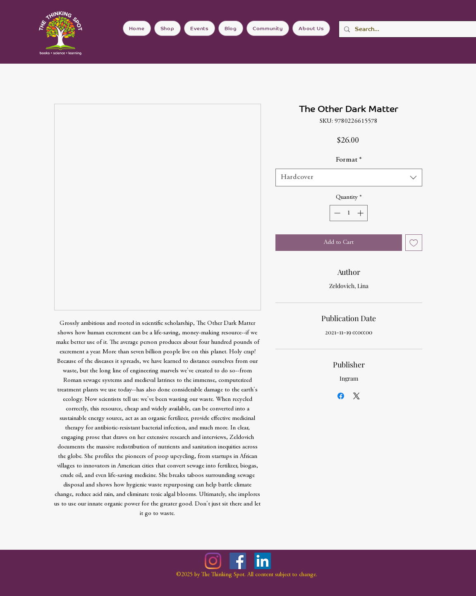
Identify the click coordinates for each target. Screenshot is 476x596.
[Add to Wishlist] (413, 242)
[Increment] (361, 213)
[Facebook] (238, 561)
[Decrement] (336, 213)
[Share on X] (356, 396)
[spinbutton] (349, 213)
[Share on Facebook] (341, 396)
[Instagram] (213, 561)
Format (349, 160)
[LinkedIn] (262, 561)
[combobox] (348, 177)
